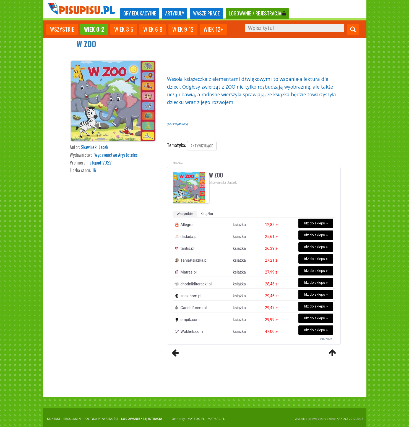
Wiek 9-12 (183, 29)
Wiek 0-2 (94, 29)
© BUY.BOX (326, 339)
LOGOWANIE (257, 13)
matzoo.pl (196, 419)
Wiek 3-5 (123, 29)
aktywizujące (202, 145)
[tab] (139, 13)
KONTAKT (53, 419)
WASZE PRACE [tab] (206, 13)
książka (206, 214)
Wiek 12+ (213, 29)
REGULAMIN (72, 419)
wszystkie (62, 29)
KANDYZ (342, 419)
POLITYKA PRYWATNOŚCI (101, 419)
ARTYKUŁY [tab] (174, 13)
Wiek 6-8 (152, 29)
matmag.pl (216, 419)
